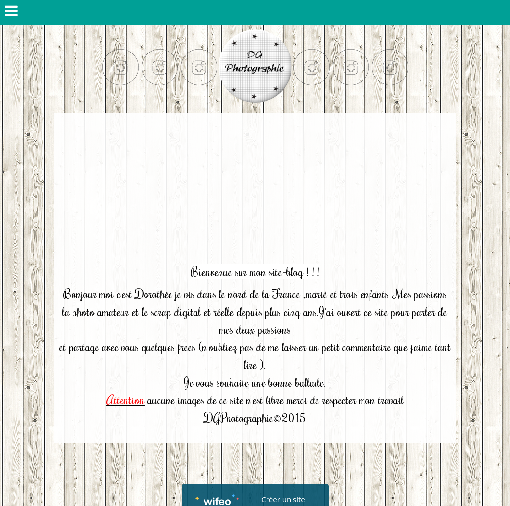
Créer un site (283, 499)
